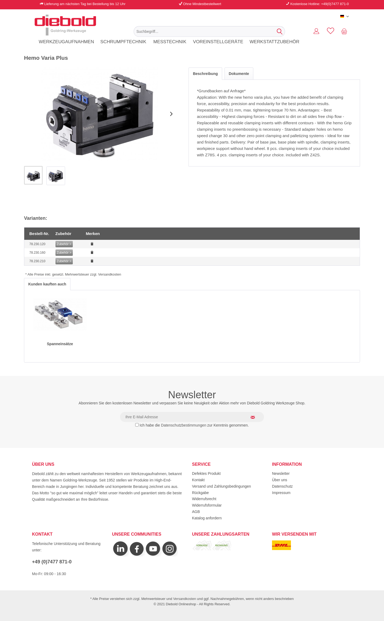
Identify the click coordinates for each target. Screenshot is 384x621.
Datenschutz (282, 486)
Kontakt (198, 480)
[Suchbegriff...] (209, 31)
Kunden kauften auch (47, 284)
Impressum (281, 493)
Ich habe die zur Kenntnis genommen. (194, 425)
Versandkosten (184, 599)
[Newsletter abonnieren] (256, 417)
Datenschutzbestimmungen (183, 425)
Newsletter (281, 473)
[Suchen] (279, 31)
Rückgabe (200, 493)
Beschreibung (205, 73)
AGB (196, 511)
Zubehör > (64, 244)
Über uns (279, 480)
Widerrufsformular (207, 505)
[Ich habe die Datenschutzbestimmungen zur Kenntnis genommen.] (137, 425)
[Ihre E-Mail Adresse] (192, 417)
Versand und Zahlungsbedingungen (221, 486)
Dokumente (239, 73)
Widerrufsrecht (204, 499)
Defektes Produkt (206, 473)
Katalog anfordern (207, 518)
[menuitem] (209, 31)
